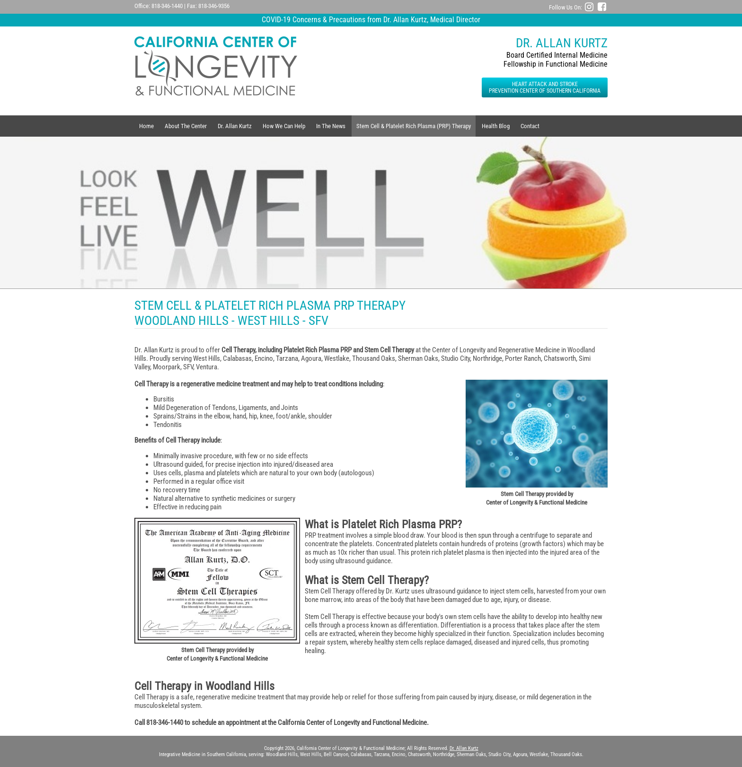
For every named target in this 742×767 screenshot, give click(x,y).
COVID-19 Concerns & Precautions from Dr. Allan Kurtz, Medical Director (371, 19)
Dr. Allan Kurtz (235, 126)
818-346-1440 (167, 5)
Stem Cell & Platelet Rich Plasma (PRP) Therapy (413, 126)
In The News (330, 126)
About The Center (186, 126)
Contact (530, 126)
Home (146, 126)
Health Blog (496, 126)
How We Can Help (284, 126)
